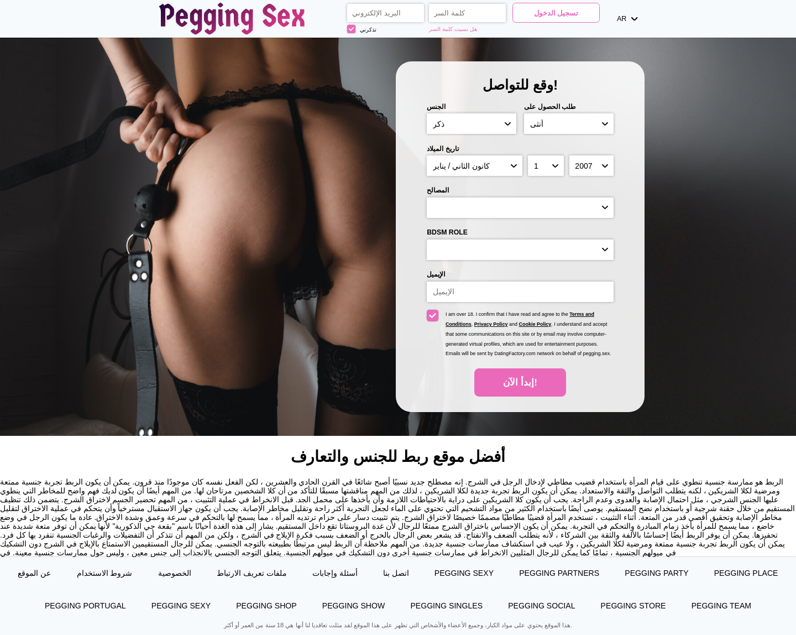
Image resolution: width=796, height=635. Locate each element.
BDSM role (447, 232)
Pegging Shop (266, 605)
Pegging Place (746, 573)
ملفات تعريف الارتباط (252, 573)
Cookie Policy (535, 324)
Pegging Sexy (464, 573)
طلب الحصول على (550, 107)
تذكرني (361, 29)
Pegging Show (353, 605)
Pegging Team (721, 605)
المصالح (438, 190)
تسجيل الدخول (556, 13)
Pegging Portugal (85, 605)
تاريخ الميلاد (442, 149)
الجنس (436, 107)
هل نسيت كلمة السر (452, 29)
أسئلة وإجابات (335, 573)
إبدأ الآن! (520, 382)
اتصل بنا (396, 573)
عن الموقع (34, 573)
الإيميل (436, 274)
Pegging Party (656, 573)
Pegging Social (541, 605)
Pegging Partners (559, 573)
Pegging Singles (446, 605)
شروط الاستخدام (105, 573)
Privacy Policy (491, 324)
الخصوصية (174, 573)
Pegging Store (633, 605)
